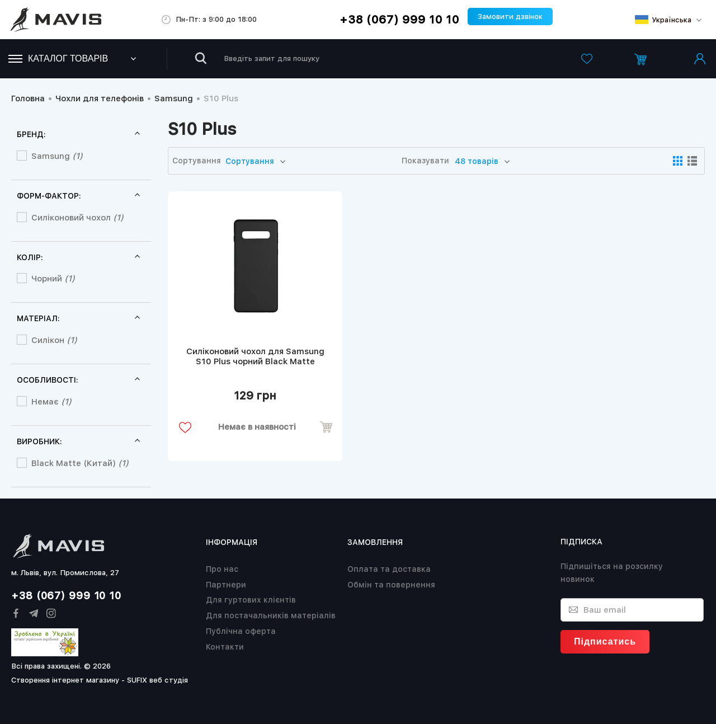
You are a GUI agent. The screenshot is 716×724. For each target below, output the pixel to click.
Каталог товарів (58, 58)
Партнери (226, 584)
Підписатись (605, 641)
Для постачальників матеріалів (271, 615)
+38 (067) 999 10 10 (399, 19)
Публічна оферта (241, 631)
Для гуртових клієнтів (251, 599)
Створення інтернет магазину (65, 680)
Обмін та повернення (391, 584)
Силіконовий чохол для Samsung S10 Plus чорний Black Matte (255, 356)
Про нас (222, 569)
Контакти (225, 646)
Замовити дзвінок (510, 16)
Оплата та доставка (389, 569)
